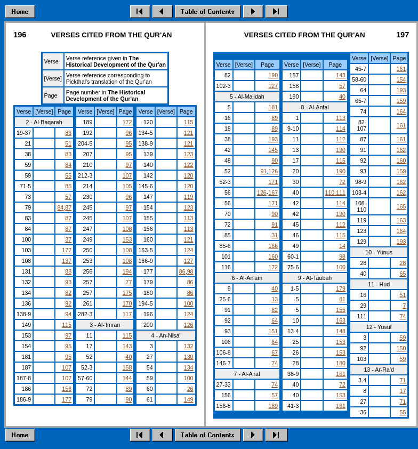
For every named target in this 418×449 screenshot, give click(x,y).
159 (401, 101)
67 (274, 352)
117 (127, 314)
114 (340, 128)
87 (68, 207)
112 (340, 139)
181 (273, 107)
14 (342, 246)
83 (68, 133)
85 (68, 186)
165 (401, 206)
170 (127, 303)
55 (68, 175)
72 (342, 182)
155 (340, 310)
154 (401, 79)
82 (68, 293)
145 (273, 150)
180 (340, 363)
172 (127, 122)
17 (402, 391)
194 (127, 271)
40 (129, 357)
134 (189, 367)
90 (129, 399)
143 (127, 346)
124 (189, 250)
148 (340, 331)
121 (189, 133)
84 (68, 165)
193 (273, 139)
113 (189, 218)
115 (66, 325)
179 (340, 288)
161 (340, 374)
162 (401, 150)
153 (127, 239)
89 (129, 389)
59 (402, 337)
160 (273, 256)
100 (189, 303)
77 (129, 282)
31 (274, 235)
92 (68, 303)
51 (68, 143)
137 (66, 261)
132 (189, 346)
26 (190, 389)
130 (189, 357)
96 (129, 133)
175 (127, 293)
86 (182, 271)
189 (273, 406)
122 (189, 165)
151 (273, 331)
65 (402, 273)
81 (342, 299)
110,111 (335, 192)
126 (189, 325)
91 (263, 171)
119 (189, 197)
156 (66, 389)
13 (274, 299)
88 (68, 271)
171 (273, 182)
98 (190, 271)
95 (68, 346)
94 (68, 314)
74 (274, 363)
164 (401, 111)
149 (189, 399)
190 (273, 75)
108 (127, 229)
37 (68, 239)
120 (189, 175)
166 (273, 246)
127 (189, 261)
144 (127, 378)
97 (68, 335)
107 (66, 367)
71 (402, 380)
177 (66, 250)
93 (68, 282)
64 (274, 320)
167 (273, 192)
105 (127, 186)
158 (127, 367)
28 (402, 263)
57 (68, 197)
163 (340, 320)
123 (189, 154)
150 (401, 348)
